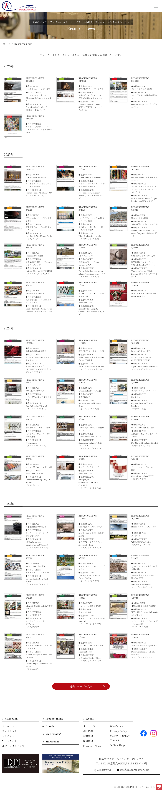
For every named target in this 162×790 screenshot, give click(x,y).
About (88, 718)
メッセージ (89, 726)
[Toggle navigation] (156, 6)
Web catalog (51, 734)
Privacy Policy (118, 731)
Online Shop (117, 745)
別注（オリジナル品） (14, 746)
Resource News (92, 746)
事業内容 (88, 736)
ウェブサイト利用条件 (120, 735)
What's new (117, 726)
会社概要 (88, 731)
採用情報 (88, 741)
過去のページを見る (81, 686)
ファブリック (9, 731)
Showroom (50, 741)
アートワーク (9, 741)
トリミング (8, 736)
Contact (114, 740)
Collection (10, 718)
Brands (48, 726)
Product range (52, 718)
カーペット (8, 726)
